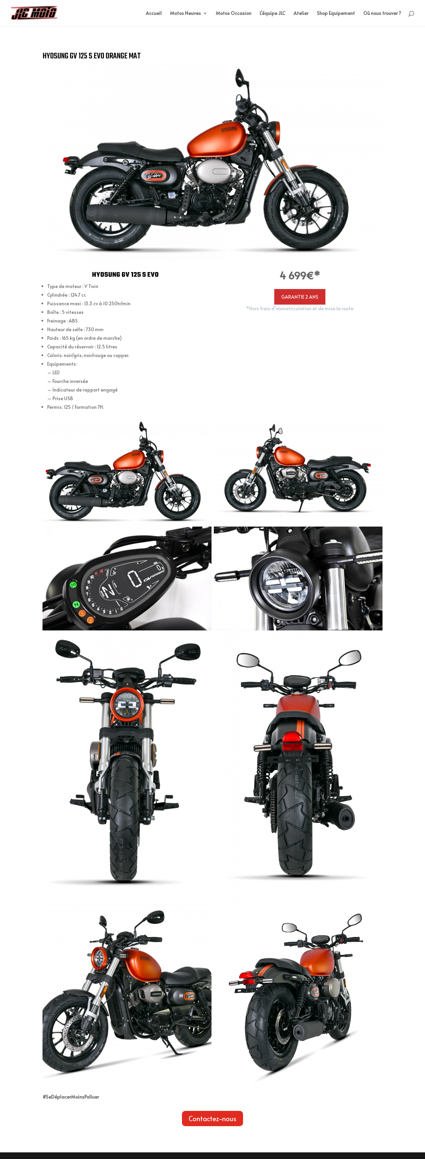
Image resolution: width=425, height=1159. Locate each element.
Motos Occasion (233, 13)
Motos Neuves (185, 13)
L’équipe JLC (272, 13)
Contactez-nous (212, 1118)
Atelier (301, 13)
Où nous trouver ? (382, 13)
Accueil (154, 13)
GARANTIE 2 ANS (299, 297)
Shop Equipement (336, 13)
